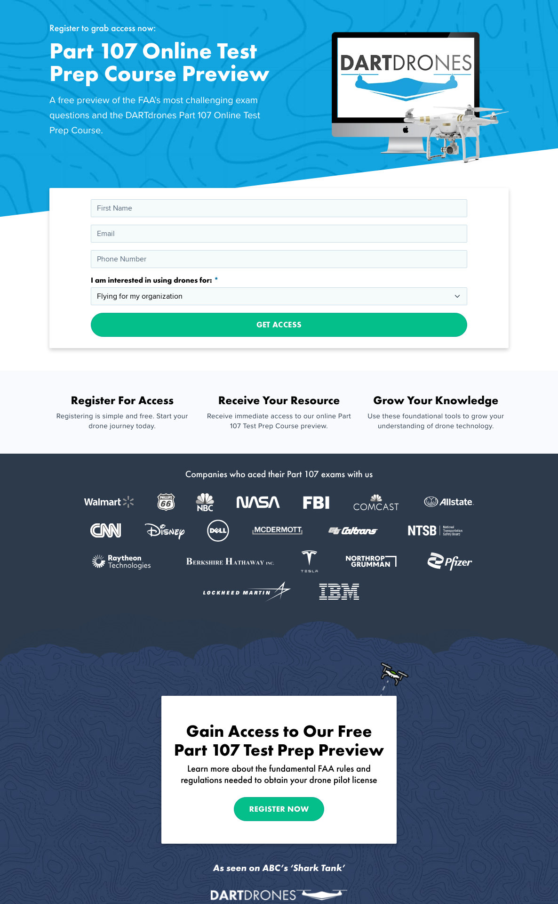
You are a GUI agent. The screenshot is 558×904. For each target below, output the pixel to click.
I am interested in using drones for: (152, 280)
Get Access (279, 324)
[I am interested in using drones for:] (279, 296)
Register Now (279, 809)
